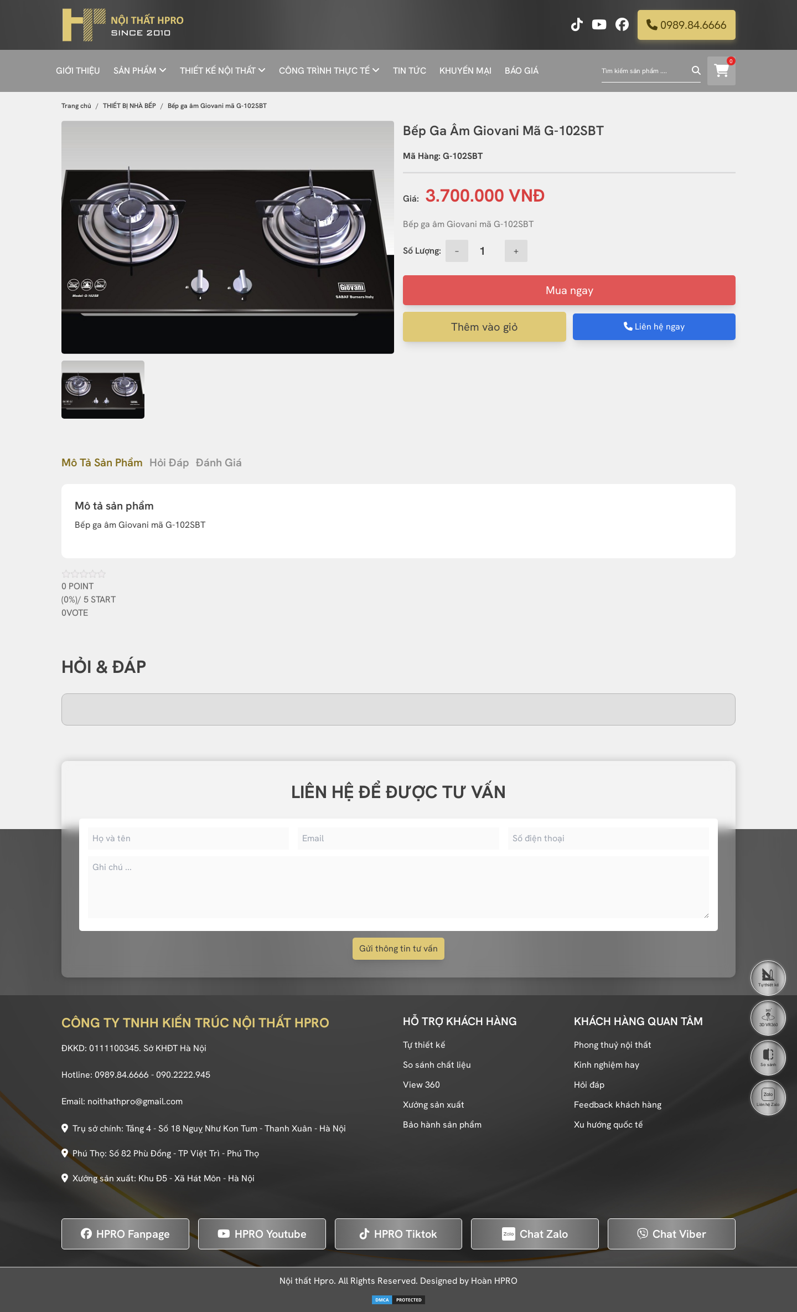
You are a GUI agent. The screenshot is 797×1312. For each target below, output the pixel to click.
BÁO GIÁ (522, 70)
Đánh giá (219, 462)
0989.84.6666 (686, 25)
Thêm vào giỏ (484, 327)
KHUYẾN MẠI (465, 70)
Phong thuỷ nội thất (612, 1045)
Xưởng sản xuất (433, 1104)
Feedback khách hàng (617, 1104)
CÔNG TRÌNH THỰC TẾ (324, 70)
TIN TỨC (409, 70)
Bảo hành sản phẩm (442, 1124)
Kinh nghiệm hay (606, 1065)
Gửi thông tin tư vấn (398, 948)
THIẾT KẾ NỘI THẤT (218, 70)
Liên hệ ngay (654, 326)
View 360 (421, 1084)
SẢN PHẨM (135, 70)
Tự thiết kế (424, 1045)
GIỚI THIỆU (78, 70)
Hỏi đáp (169, 462)
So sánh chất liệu (437, 1065)
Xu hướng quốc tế (608, 1124)
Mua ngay (569, 290)
